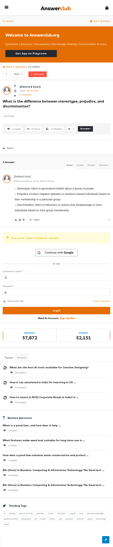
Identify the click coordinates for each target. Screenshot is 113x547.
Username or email (13, 271)
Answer (85, 128)
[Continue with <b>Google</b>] (56, 252)
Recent (91, 165)
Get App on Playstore (31, 53)
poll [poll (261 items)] (60, 519)
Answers (21, 357)
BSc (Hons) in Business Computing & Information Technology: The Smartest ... (53, 470)
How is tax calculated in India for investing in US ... (43, 382)
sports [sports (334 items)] (90, 519)
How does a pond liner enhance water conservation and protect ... (46, 455)
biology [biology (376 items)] (12, 513)
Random (103, 165)
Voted (69, 165)
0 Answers (10, 475)
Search (8, 21)
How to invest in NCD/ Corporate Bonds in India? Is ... (44, 397)
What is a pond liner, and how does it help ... (31, 425)
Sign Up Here (67, 318)
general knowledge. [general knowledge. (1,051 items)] (95, 513)
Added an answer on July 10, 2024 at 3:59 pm (34, 181)
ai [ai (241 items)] (5, 513)
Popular (9, 357)
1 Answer (10, 430)
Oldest (80, 165)
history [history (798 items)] (52, 519)
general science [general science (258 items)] (11, 519)
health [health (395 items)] (43, 519)
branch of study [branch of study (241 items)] (26, 513)
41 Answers (18, 387)
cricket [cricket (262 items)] (51, 513)
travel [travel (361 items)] (6, 524)
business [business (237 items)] (40, 513)
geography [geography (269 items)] (26, 519)
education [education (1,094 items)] (61, 513)
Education (26, 95)
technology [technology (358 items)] (101, 519)
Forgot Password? (101, 301)
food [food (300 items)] (81, 513)
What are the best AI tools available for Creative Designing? (49, 367)
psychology (9, 116)
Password (8, 286)
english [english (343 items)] (73, 513)
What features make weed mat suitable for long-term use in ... (44, 440)
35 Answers (18, 402)
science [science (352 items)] (80, 519)
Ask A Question (100, 21)
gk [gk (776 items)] (36, 519)
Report (8, 148)
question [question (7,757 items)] (69, 519)
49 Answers (18, 372)
